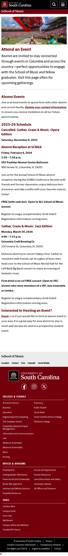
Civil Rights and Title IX (17, 549)
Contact (15, 363)
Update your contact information (45, 107)
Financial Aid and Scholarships (16, 479)
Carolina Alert (9, 507)
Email (5, 316)
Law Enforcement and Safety (47, 479)
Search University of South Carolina (54, 4)
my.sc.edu (7, 516)
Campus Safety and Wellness (16, 525)
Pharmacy (38, 403)
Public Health (40, 408)
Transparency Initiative (50, 545)
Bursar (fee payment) (12, 484)
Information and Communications (18, 434)
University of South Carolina (28, 541)
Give (23, 363)
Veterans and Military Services (16, 489)
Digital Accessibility (41, 549)
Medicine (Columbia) (12, 443)
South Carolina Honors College (48, 417)
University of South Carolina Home (15, 4)
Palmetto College (42, 422)
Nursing (6, 457)
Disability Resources (12, 493)
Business (6, 408)
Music (5, 452)
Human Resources (42, 475)
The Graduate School (12, 422)
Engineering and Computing (15, 417)
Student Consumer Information (21, 545)
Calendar (32, 363)
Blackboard (8, 521)
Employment (9, 470)
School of (12, 11)
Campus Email (9, 511)
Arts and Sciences (11, 403)
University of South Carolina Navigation (62, 4)
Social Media (43, 363)
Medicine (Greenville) (12, 448)
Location (5, 363)
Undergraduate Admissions (15, 475)
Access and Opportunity (45, 470)
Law (4, 438)
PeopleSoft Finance (11, 530)
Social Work (39, 413)
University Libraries (42, 484)
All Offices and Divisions (45, 489)
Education (7, 413)
